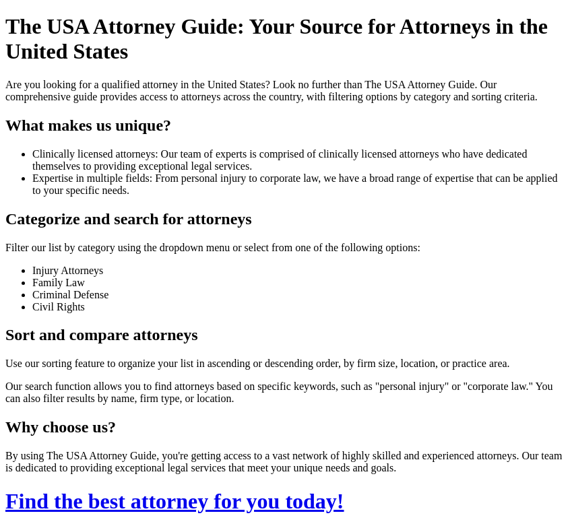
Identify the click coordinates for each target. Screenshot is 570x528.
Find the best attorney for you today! (174, 501)
